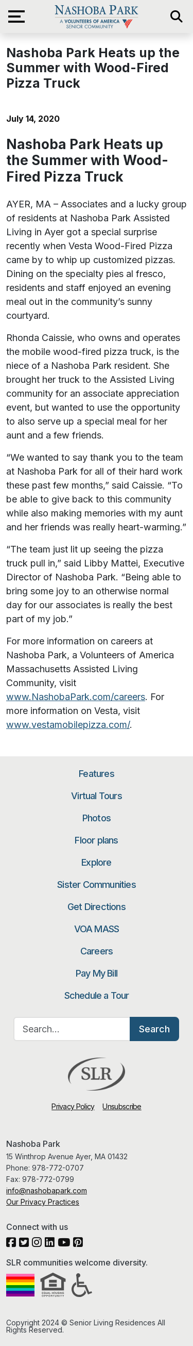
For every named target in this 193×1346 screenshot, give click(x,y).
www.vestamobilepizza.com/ (68, 724)
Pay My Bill (96, 973)
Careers (96, 951)
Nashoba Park (96, 16)
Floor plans (96, 840)
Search (154, 1029)
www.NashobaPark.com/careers (75, 696)
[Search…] (72, 1029)
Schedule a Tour (96, 995)
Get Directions (96, 906)
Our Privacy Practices (42, 1201)
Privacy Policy (72, 1106)
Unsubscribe (121, 1106)
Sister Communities (96, 884)
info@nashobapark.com (46, 1190)
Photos (96, 818)
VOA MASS (96, 928)
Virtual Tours (96, 795)
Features (96, 773)
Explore (96, 862)
